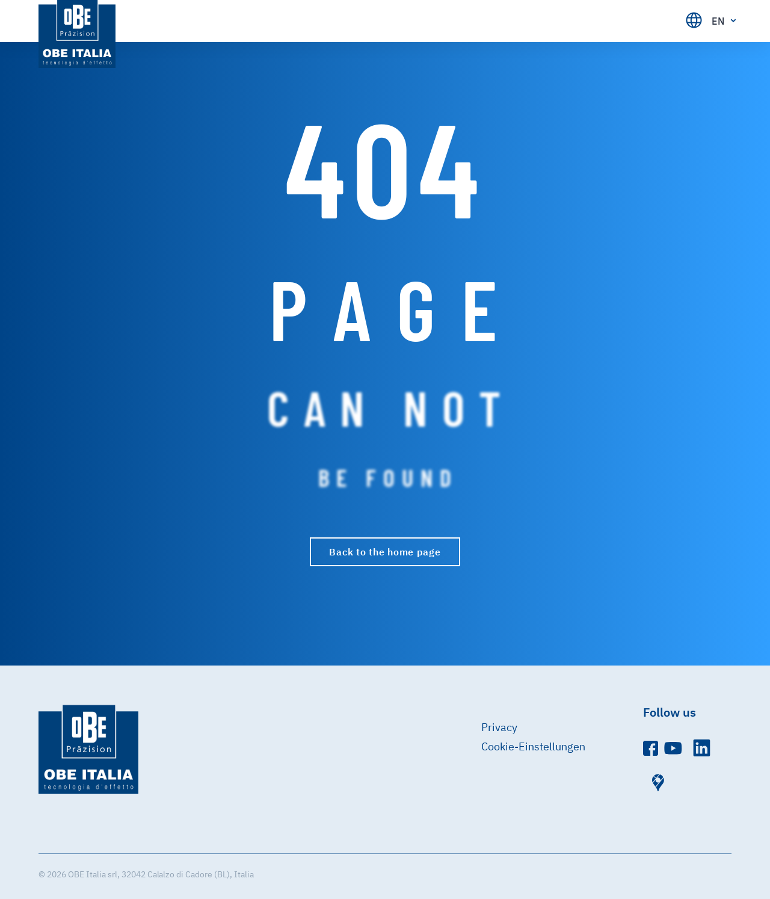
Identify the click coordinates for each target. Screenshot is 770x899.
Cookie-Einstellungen (533, 746)
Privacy (499, 727)
